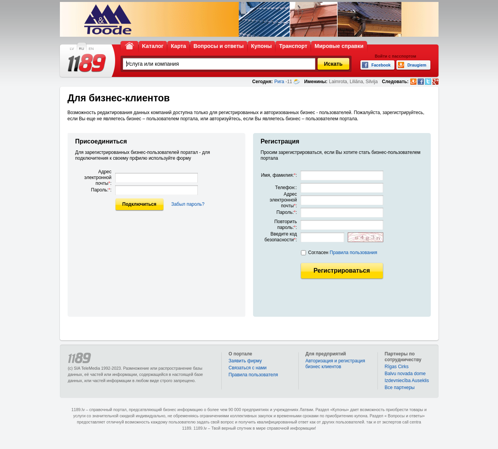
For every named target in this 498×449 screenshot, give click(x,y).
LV (72, 49)
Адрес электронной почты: (97, 177)
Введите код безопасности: (281, 236)
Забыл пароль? (187, 204)
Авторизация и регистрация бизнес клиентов (335, 363)
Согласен (342, 252)
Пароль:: (101, 190)
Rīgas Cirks (397, 366)
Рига (279, 81)
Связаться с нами (248, 367)
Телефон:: (286, 187)
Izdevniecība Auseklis (407, 380)
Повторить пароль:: (285, 224)
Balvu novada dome (405, 373)
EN (91, 49)
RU (81, 49)
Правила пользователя (253, 374)
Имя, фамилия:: (279, 175)
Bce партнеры (400, 387)
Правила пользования (353, 252)
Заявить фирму (245, 361)
